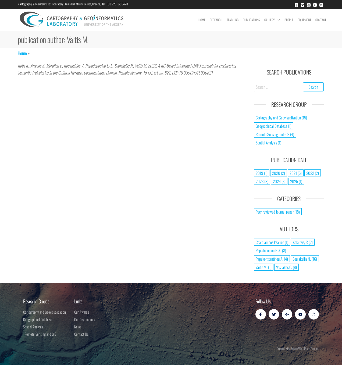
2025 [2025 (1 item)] (296, 181)
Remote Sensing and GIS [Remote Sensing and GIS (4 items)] (275, 134)
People (288, 19)
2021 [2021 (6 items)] (296, 173)
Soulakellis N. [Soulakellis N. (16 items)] (305, 259)
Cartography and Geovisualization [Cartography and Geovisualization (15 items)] (281, 118)
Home (201, 19)
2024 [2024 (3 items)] (279, 181)
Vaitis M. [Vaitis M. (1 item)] (264, 267)
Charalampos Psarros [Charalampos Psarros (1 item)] (272, 242)
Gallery (269, 19)
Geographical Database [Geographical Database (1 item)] (273, 126)
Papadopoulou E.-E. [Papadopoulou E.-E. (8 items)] (271, 250)
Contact (320, 19)
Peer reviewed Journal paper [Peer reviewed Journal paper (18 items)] (278, 212)
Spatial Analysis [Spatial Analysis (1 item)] (268, 143)
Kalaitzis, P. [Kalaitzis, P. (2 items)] (303, 242)
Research (216, 19)
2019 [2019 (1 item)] (262, 173)
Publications (251, 19)
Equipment (304, 19)
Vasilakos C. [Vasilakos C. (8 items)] (286, 267)
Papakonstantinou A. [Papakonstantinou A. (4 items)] (272, 259)
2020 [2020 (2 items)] (278, 173)
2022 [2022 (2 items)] (312, 173)
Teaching (232, 19)
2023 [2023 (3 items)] (262, 181)
